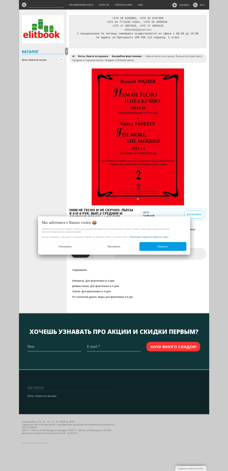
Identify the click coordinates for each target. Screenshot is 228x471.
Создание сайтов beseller (191, 468)
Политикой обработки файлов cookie (149, 236)
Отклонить (65, 246)
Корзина (184, 5)
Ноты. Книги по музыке (34, 60)
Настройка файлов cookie (35, 442)
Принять (163, 246)
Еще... (141, 5)
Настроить (114, 246)
